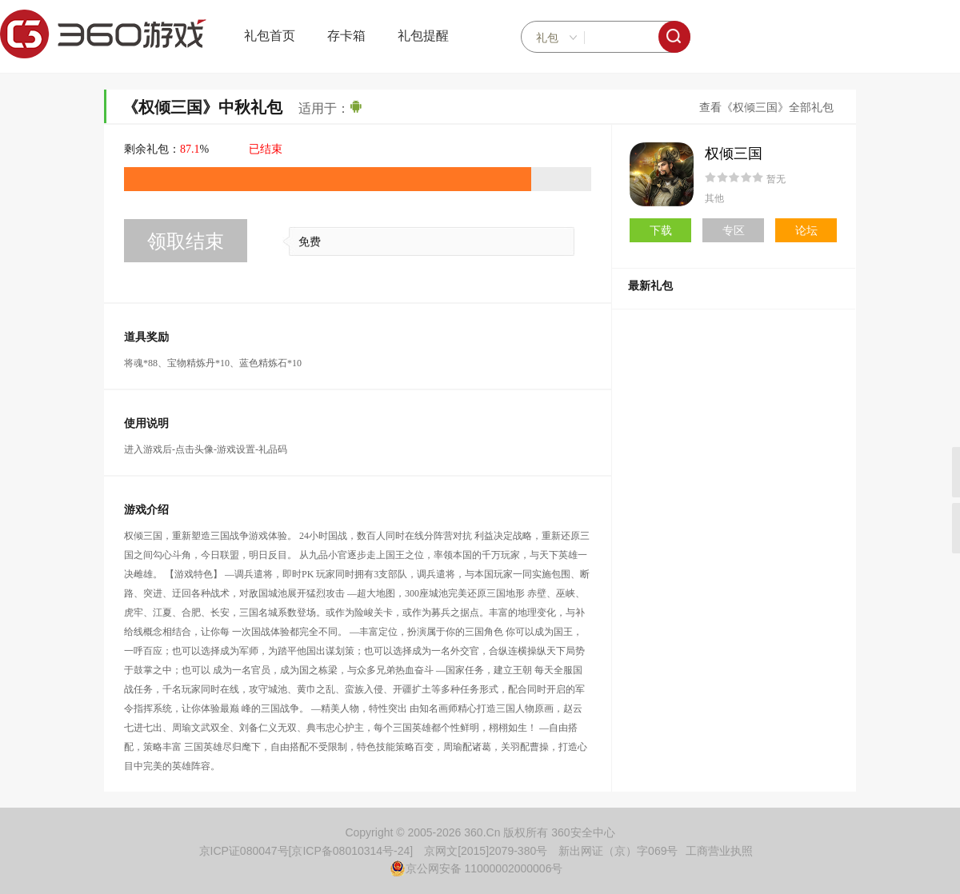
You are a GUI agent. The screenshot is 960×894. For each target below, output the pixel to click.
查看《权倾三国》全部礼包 (766, 108)
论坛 (806, 230)
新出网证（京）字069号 (618, 850)
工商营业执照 (719, 850)
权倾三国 (733, 154)
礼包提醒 (423, 35)
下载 (661, 230)
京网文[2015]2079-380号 (485, 850)
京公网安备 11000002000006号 (476, 868)
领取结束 (185, 241)
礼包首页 (269, 35)
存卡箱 (346, 35)
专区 (733, 230)
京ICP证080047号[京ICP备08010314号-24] (306, 850)
